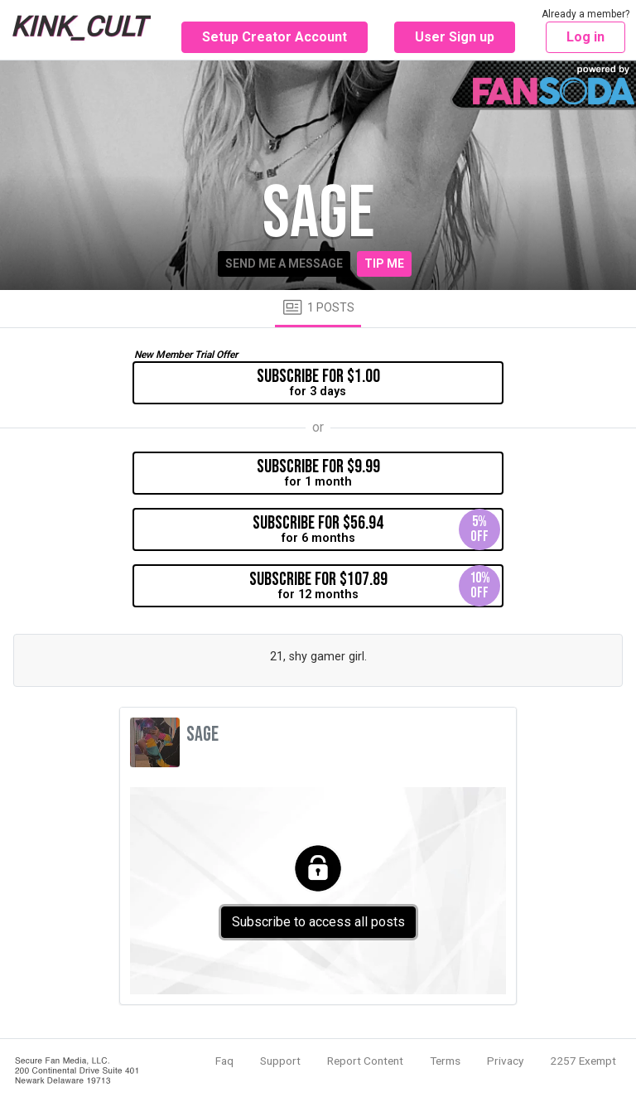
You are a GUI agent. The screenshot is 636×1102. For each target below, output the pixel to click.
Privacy (505, 1060)
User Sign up (454, 37)
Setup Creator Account (274, 37)
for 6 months (376, 529)
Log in (585, 37)
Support (280, 1060)
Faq (224, 1060)
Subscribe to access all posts (318, 922)
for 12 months (375, 586)
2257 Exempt (583, 1060)
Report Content (365, 1060)
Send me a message (284, 263)
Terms (445, 1060)
